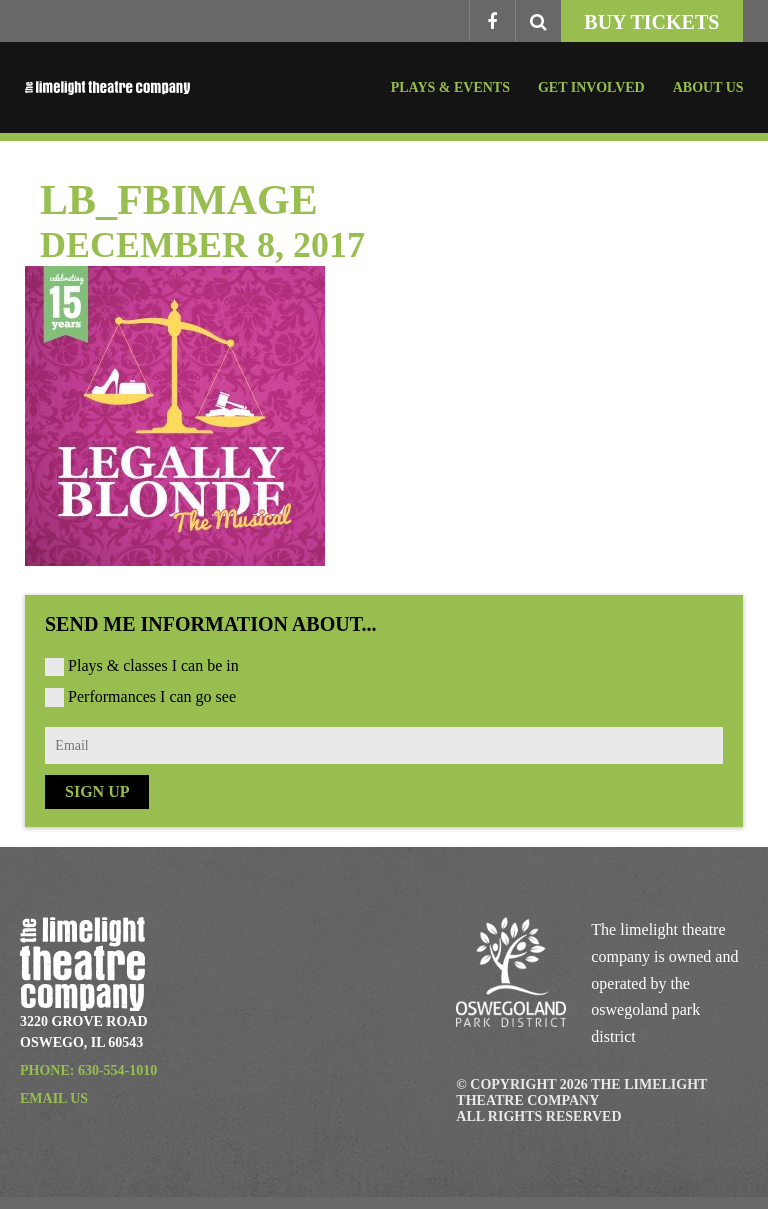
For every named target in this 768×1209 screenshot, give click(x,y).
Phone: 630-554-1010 (88, 1070)
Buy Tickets (651, 22)
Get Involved (591, 87)
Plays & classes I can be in (153, 665)
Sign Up (97, 791)
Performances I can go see (152, 696)
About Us (708, 87)
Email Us (54, 1098)
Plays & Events (450, 87)
